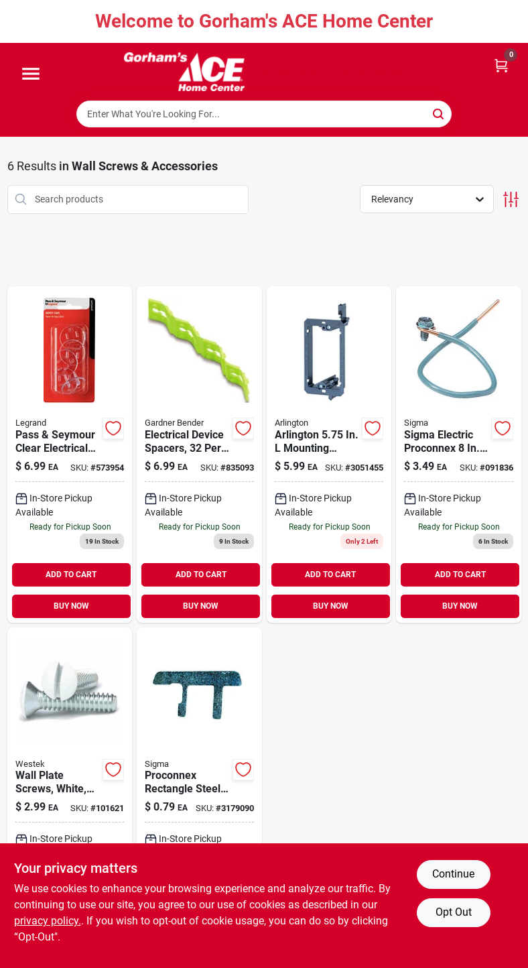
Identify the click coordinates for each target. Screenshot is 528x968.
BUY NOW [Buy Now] (71, 606)
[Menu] (31, 74)
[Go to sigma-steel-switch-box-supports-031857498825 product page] (199, 795)
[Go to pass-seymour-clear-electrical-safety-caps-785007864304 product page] (70, 454)
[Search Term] (264, 114)
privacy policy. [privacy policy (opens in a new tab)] (47, 920)
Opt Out (454, 912)
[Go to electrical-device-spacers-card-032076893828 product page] (199, 454)
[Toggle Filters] (511, 199)
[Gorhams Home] (184, 71)
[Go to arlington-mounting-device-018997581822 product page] (329, 454)
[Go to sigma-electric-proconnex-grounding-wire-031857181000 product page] (458, 454)
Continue (453, 873)
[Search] (439, 113)
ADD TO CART (71, 574)
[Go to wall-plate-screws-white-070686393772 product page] (70, 795)
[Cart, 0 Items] (501, 65)
